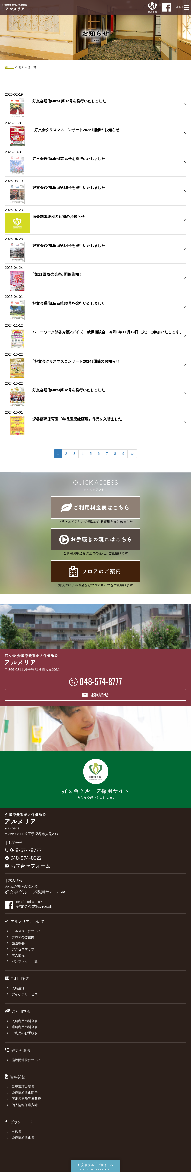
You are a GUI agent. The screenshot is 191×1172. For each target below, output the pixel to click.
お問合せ (95, 695)
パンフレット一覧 (22, 961)
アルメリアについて (24, 931)
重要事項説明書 (20, 1087)
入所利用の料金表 (22, 1021)
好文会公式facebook (101, 904)
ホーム (9, 67)
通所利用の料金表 (22, 1027)
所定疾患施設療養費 (24, 1099)
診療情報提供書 (20, 1138)
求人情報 (16, 955)
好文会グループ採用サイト (35, 892)
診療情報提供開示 (22, 1093)
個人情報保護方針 (22, 1105)
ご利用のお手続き (22, 1033)
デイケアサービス (22, 994)
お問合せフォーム (27, 866)
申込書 (14, 1132)
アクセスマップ (20, 949)
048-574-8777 (100, 681)
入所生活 (16, 988)
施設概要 (16, 943)
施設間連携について (24, 1060)
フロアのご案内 (20, 937)
